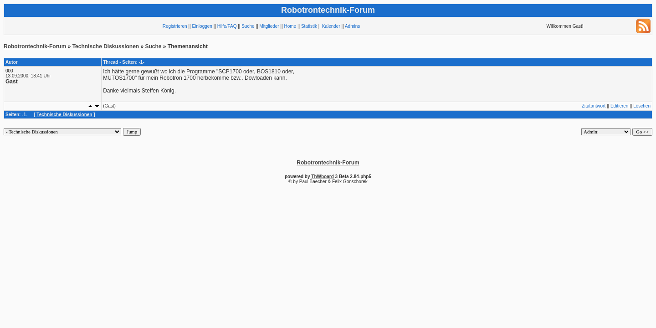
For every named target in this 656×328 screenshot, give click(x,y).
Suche (247, 26)
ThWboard (322, 176)
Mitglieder (269, 26)
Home (290, 26)
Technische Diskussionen (105, 46)
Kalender (331, 26)
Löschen (642, 105)
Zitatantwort (593, 105)
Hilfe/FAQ (227, 26)
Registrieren (175, 26)
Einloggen (202, 26)
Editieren (619, 105)
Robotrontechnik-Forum (35, 46)
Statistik (309, 26)
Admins (352, 26)
